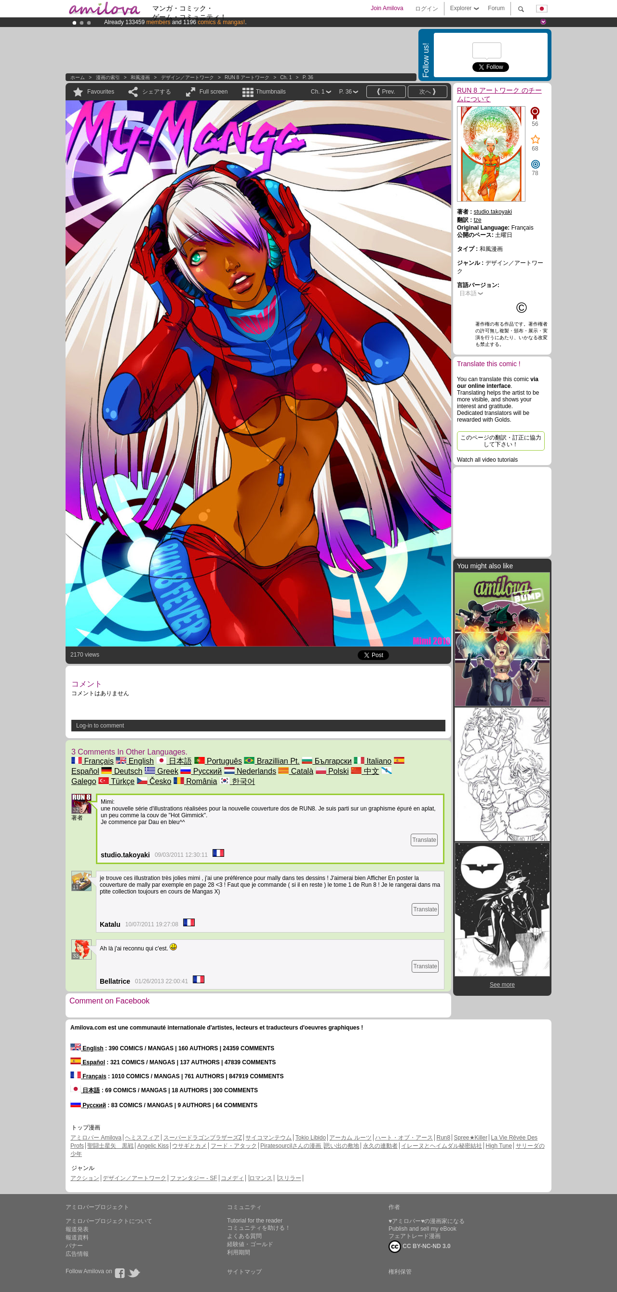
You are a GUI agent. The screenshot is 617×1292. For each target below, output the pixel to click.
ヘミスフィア (142, 1137)
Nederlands (250, 771)
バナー (74, 1245)
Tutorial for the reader (254, 1220)
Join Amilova (387, 8)
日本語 (174, 761)
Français (92, 761)
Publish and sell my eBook (422, 1228)
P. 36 (308, 77)
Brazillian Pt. (271, 761)
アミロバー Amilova (95, 1137)
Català (295, 771)
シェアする (156, 91)
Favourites (100, 91)
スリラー (289, 1178)
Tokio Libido (310, 1137)
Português (218, 761)
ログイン (426, 8)
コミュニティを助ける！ (259, 1227)
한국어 (237, 781)
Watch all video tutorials (487, 459)
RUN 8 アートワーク (248, 77)
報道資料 (77, 1237)
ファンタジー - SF (193, 1178)
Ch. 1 (286, 77)
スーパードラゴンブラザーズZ (202, 1137)
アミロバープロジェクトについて (109, 1221)
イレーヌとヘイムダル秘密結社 (441, 1145)
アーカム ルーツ (350, 1137)
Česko (154, 781)
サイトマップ (244, 1271)
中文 (365, 771)
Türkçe (116, 781)
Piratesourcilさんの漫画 (291, 1145)
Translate (424, 840)
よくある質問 (244, 1236)
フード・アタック (234, 1145)
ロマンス (260, 1178)
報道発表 (77, 1229)
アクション (84, 1178)
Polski (332, 771)
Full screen (214, 91)
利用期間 (238, 1252)
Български (327, 761)
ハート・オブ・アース (404, 1137)
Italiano (372, 761)
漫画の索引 (108, 77)
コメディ (232, 1178)
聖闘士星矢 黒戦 (110, 1145)
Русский (201, 771)
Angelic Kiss (153, 1145)
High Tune (499, 1145)
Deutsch (121, 771)
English (135, 761)
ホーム (77, 77)
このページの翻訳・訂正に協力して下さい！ (500, 441)
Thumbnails (271, 91)
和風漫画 (140, 77)
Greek (161, 771)
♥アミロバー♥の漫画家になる (427, 1221)
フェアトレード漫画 (415, 1236)
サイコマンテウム (268, 1137)
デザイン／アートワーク (187, 77)
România (195, 781)
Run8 (443, 1137)
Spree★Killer (471, 1137)
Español (87, 1062)
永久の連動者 (380, 1145)
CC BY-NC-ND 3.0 (420, 1246)
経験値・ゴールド (250, 1244)
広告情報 (77, 1254)
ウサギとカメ (189, 1145)
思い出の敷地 (341, 1145)
